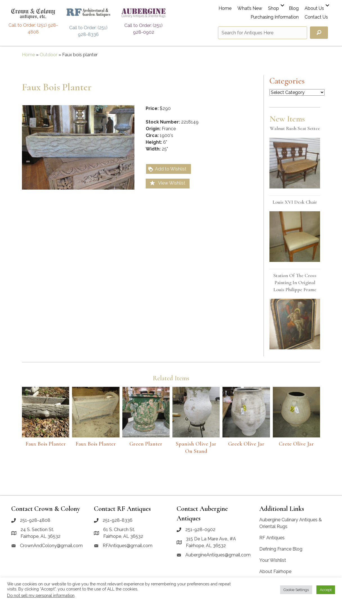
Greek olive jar (246, 444)
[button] (282, 5)
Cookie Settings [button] (296, 590)
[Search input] (262, 32)
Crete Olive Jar (296, 444)
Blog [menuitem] (294, 8)
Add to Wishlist (167, 169)
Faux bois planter (46, 444)
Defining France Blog (280, 549)
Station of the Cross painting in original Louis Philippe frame (294, 282)
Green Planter (145, 444)
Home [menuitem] (225, 8)
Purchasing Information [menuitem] (275, 17)
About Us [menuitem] (314, 8)
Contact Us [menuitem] (316, 17)
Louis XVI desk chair (295, 202)
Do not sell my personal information (41, 595)
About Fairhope (275, 571)
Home (28, 54)
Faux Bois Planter (96, 444)
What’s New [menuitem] (249, 8)
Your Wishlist (272, 560)
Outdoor (48, 54)
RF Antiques (272, 537)
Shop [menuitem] (273, 8)
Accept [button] (326, 590)
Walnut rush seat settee (295, 128)
